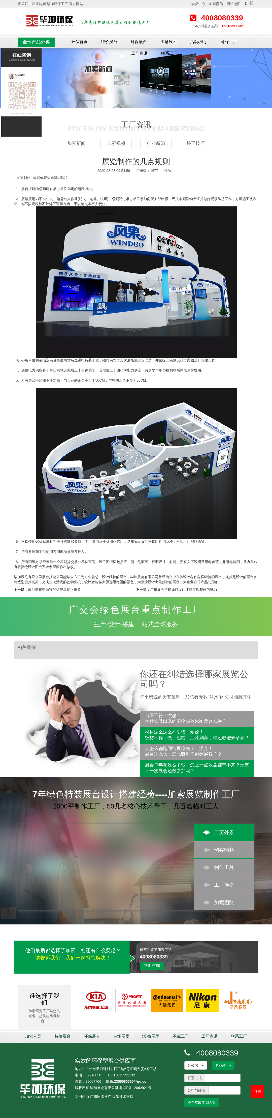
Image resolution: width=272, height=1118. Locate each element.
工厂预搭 (224, 885)
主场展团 (168, 42)
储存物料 (224, 850)
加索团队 (224, 902)
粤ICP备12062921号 (135, 1088)
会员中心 (198, 4)
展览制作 (23, 178)
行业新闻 (156, 143)
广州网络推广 (100, 1097)
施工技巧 (196, 143)
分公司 (196, 1065)
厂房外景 (224, 832)
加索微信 (216, 4)
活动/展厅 (198, 42)
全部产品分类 (36, 41)
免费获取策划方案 (202, 1103)
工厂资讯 (139, 53)
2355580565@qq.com (132, 1081)
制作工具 (224, 867)
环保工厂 (229, 42)
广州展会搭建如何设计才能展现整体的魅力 (183, 589)
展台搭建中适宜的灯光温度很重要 (54, 589)
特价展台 (109, 42)
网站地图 (233, 4)
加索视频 (116, 143)
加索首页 (33, 1036)
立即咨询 (152, 966)
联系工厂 (169, 53)
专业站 (223, 1065)
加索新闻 (76, 143)
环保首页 (80, 42)
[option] (136, 78)
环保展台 (139, 42)
